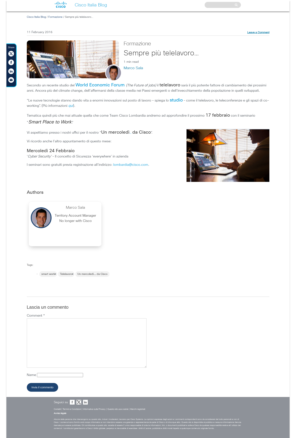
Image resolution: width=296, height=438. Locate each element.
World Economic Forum (100, 85)
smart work (48, 274)
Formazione (55, 17)
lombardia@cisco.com (130, 165)
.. (126, 132)
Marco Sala (133, 68)
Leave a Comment (258, 32)
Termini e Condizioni (72, 409)
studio (176, 100)
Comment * (36, 315)
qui (70, 106)
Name (32, 375)
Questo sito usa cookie (117, 409)
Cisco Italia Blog (36, 17)
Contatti (57, 409)
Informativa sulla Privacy (94, 409)
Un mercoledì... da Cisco (92, 274)
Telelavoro (66, 274)
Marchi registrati (137, 409)
